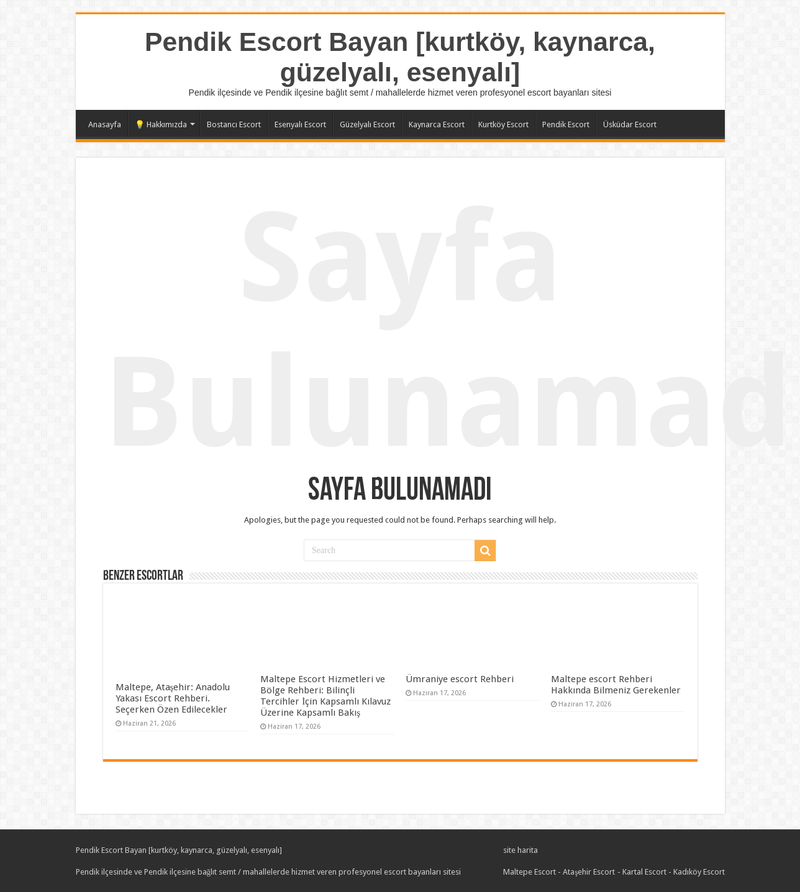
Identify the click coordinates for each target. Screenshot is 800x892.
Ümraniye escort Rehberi (460, 679)
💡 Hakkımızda (161, 124)
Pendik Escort (565, 124)
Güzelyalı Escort (367, 124)
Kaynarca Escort (437, 124)
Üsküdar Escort (630, 124)
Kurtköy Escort (503, 124)
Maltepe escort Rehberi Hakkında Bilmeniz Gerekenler (616, 685)
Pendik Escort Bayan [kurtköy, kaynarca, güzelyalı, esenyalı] (400, 57)
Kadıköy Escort (699, 871)
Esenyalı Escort (300, 124)
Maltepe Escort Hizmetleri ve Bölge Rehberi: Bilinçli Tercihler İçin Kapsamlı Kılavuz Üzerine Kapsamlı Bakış (325, 696)
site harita (520, 850)
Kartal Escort (644, 871)
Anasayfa (104, 124)
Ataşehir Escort (589, 871)
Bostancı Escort (234, 124)
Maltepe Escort (529, 871)
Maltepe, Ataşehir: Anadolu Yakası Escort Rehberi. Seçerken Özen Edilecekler (173, 698)
